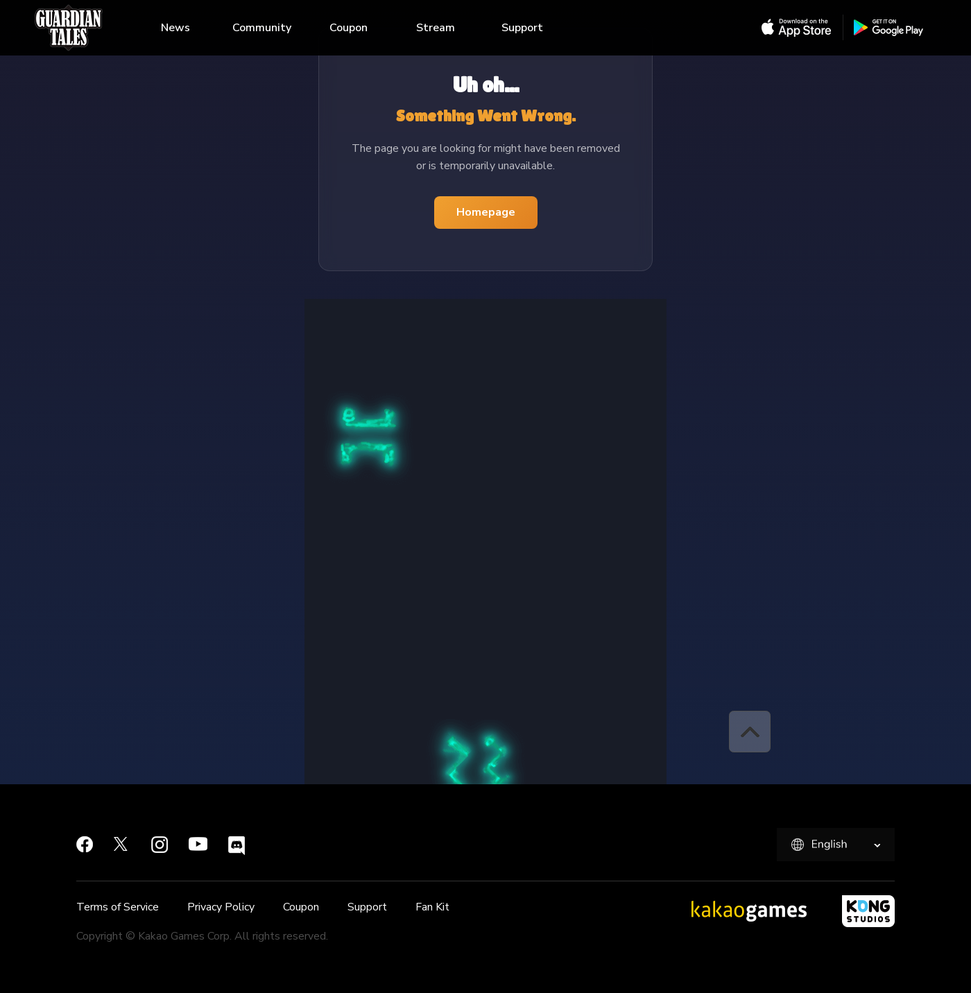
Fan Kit (432, 907)
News (175, 27)
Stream (435, 27)
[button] (750, 731)
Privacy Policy (221, 907)
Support (522, 27)
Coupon (348, 27)
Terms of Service (117, 907)
